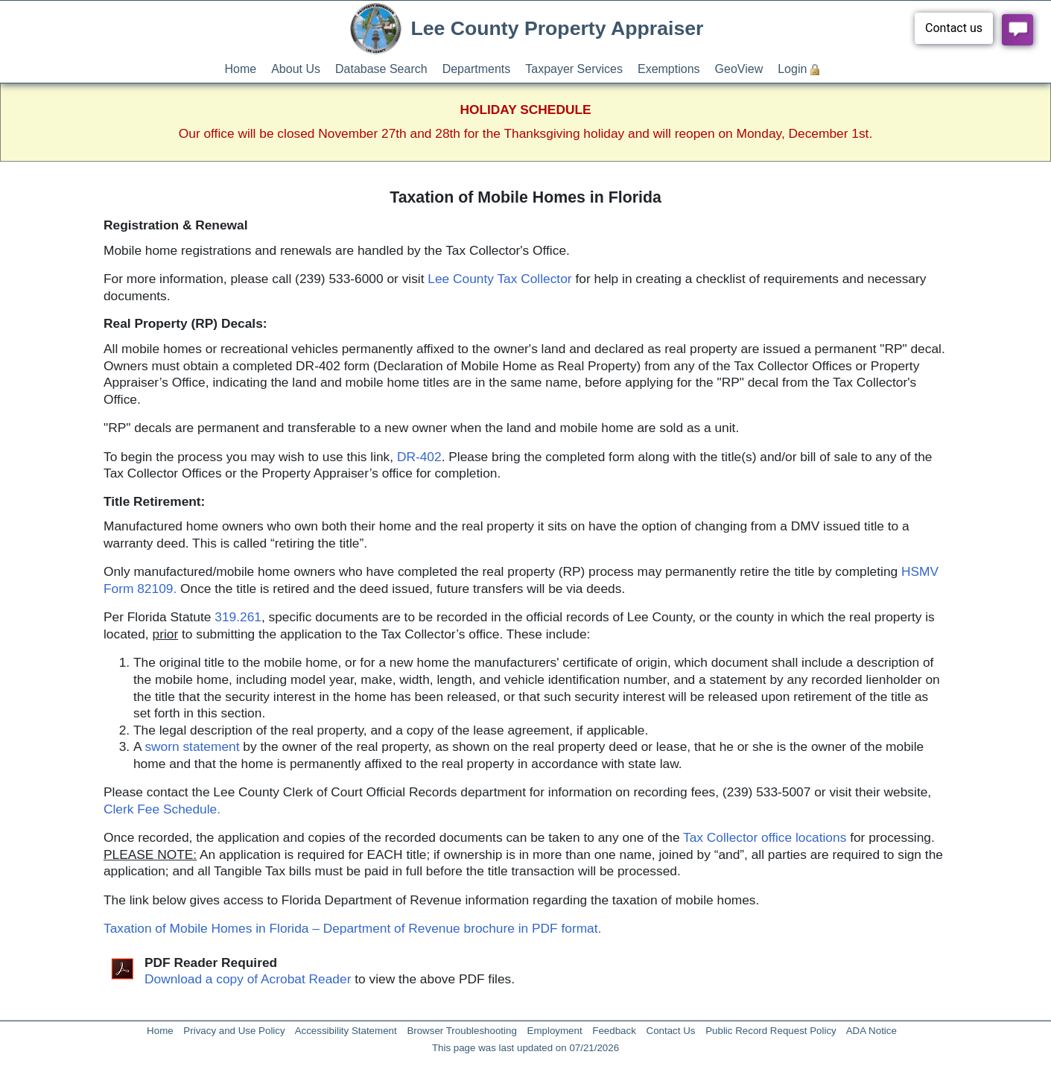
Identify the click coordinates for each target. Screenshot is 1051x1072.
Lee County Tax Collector (499, 278)
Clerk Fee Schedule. (162, 809)
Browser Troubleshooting (461, 1030)
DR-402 (419, 456)
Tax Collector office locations (764, 837)
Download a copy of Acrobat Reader (248, 978)
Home (241, 69)
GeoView (739, 69)
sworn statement (192, 746)
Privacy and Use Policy (234, 1030)
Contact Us (671, 1030)
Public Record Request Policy (770, 1030)
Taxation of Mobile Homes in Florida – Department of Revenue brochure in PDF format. (352, 928)
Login (792, 69)
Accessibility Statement (346, 1030)
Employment (554, 1030)
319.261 (238, 616)
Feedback (614, 1030)
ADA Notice (871, 1030)
